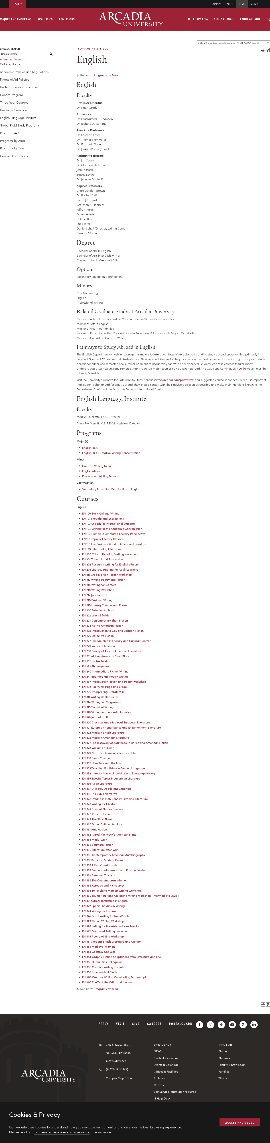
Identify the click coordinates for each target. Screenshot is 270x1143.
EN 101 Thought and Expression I (103, 518)
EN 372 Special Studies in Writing (103, 906)
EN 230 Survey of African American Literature (111, 651)
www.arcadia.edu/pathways (174, 380)
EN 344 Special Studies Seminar (103, 809)
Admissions (67, 19)
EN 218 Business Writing (97, 600)
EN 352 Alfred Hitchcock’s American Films (109, 834)
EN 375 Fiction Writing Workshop (103, 921)
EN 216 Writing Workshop (98, 590)
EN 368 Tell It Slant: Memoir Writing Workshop (112, 890)
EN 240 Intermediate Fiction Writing (105, 671)
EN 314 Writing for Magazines (101, 702)
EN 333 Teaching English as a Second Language (113, 768)
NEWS (158, 1051)
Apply (216, 4)
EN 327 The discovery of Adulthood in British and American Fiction (125, 743)
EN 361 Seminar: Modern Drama (103, 860)
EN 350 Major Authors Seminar (102, 824)
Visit (229, 4)
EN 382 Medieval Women (98, 946)
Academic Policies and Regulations (24, 72)
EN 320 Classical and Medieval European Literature (116, 722)
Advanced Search (11, 59)
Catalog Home (10, 64)
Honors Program (11, 95)
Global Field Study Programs (19, 125)
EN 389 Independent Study (99, 972)
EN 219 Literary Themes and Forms (104, 605)
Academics (45, 19)
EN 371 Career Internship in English (105, 901)
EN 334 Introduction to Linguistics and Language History (118, 773)
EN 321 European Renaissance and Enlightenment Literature (121, 727)
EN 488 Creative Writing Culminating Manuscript (114, 977)
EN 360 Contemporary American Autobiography (113, 855)
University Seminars (13, 110)
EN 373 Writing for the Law (99, 911)
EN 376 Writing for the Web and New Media (110, 926)
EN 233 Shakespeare (95, 666)
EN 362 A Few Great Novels (99, 865)
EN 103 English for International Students (108, 523)
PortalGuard (180, 1023)
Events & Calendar (166, 1064)
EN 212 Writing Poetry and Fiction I (104, 580)
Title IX (223, 1078)
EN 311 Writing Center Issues (100, 697)
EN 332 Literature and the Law (101, 763)
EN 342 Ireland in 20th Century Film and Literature (115, 799)
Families (223, 1071)
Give (242, 4)
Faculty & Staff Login (231, 1064)
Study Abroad (224, 19)
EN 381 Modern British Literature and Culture (111, 941)
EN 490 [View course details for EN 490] (237, 368)
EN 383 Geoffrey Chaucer (98, 952)
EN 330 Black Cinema (96, 758)
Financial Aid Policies (14, 79)
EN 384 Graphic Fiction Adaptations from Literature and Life (121, 957)
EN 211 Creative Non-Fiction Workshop (107, 574)
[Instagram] (210, 1024)
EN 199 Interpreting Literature (101, 549)
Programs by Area (12, 141)
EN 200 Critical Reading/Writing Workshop (110, 554)
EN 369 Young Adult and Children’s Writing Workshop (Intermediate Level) (130, 895)
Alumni (223, 1051)
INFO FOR (225, 1044)
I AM (17, 3)
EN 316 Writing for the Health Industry (106, 712)
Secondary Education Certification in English (111, 489)
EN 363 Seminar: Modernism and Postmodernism (114, 870)
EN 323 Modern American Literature (105, 737)
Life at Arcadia (197, 19)
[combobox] (233, 42)
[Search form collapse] (268, 19)
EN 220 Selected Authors (98, 610)
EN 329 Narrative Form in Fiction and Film (109, 753)
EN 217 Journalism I (94, 595)
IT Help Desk (162, 1098)
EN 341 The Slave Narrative (99, 794)
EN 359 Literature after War (100, 850)
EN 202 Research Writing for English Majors (110, 564)
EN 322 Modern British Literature (103, 732)
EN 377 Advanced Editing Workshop (105, 931)
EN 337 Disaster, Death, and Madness (106, 788)
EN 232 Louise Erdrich (96, 661)
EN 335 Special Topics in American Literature (111, 778)
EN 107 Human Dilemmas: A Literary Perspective (113, 534)
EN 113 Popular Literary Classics (102, 539)
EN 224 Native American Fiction (102, 625)
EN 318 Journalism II (95, 717)
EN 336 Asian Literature (97, 783)
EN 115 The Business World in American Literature (114, 544)
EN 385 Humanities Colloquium (102, 962)
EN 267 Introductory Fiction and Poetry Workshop (114, 681)
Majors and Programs (15, 19)
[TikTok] (221, 1024)
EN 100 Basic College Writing (100, 513)
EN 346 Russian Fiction (96, 814)
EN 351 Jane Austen (94, 829)
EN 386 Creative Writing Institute (103, 967)
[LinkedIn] (254, 1024)
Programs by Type (12, 148)
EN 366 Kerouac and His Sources (103, 885)
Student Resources (166, 1057)
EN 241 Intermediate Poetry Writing (105, 676)
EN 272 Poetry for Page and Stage (104, 687)
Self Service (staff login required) (175, 1091)
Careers (154, 1023)
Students (224, 1057)
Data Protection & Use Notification (62, 1132)
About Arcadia (250, 19)
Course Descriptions (14, 156)
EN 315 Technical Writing (98, 707)
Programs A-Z (9, 133)
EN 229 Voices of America (98, 646)
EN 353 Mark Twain (94, 839)
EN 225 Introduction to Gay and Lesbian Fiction (113, 630)
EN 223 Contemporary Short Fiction (105, 620)
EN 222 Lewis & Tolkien (96, 615)
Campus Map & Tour (119, 1078)
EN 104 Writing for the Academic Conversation (112, 529)
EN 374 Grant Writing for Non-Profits (105, 916)
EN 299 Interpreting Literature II (103, 692)
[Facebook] (199, 1024)
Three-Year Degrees (14, 102)
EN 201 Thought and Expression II (103, 559)
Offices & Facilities (166, 1071)
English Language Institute (18, 118)
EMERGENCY (162, 1044)
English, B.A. (90, 448)
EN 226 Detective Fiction (98, 636)
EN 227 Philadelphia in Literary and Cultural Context (116, 641)
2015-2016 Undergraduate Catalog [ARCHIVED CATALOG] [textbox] (228, 42)
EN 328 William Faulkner (98, 748)
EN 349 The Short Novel (97, 819)
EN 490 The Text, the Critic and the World (108, 982)
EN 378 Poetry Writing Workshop (103, 936)
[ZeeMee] (243, 1024)
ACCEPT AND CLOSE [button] (239, 1122)
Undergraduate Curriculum (19, 87)
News (254, 4)
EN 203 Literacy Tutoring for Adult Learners (110, 569)
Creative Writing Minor (97, 466)
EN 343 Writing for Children (99, 804)
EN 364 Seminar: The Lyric (99, 875)
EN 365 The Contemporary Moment (105, 880)
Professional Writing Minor (99, 476)
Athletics (159, 1078)
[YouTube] (232, 1024)
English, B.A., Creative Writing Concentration (111, 453)
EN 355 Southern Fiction (97, 845)
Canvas (159, 1084)
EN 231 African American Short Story (105, 656)
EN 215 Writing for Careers (99, 585)
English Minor (91, 471)
